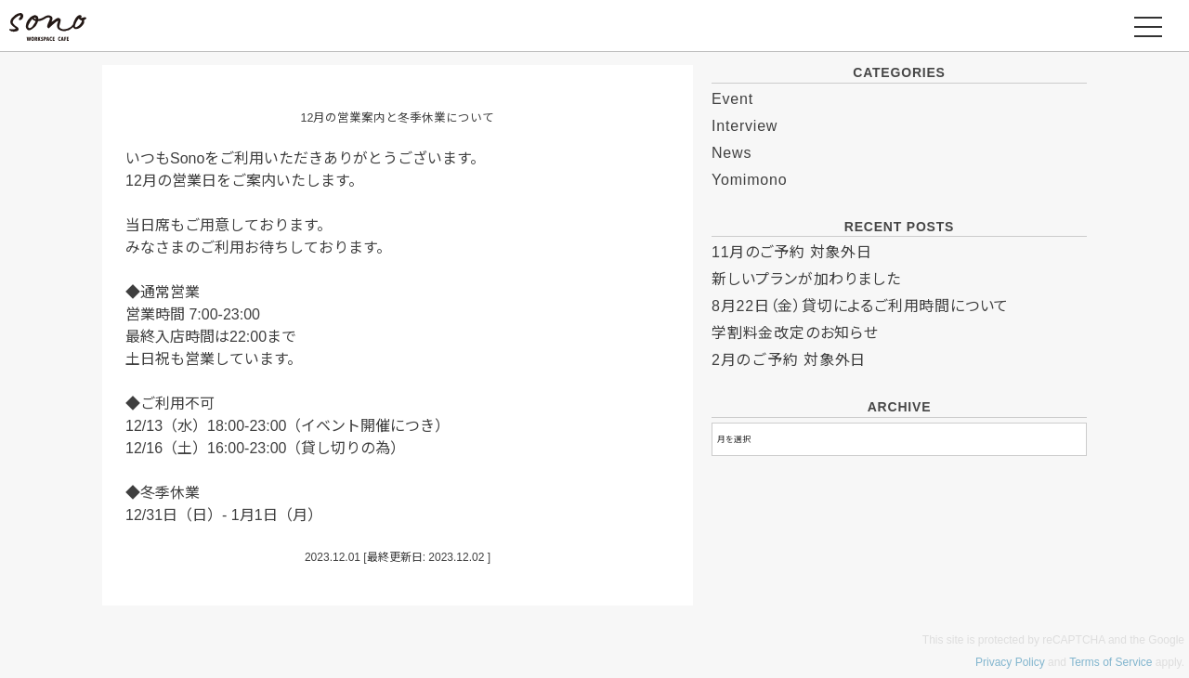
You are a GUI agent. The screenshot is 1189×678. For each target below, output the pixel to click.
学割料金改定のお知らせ (795, 333)
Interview (744, 126)
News (731, 153)
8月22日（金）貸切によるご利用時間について (860, 306)
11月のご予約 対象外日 (792, 252)
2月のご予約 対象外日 (789, 360)
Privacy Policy (1010, 662)
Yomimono (749, 180)
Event (732, 99)
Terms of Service (1110, 662)
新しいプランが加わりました (806, 279)
